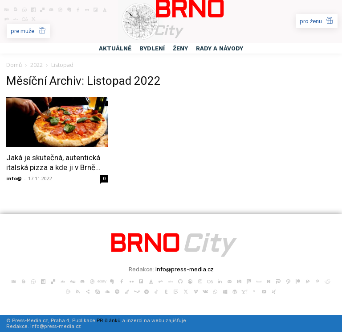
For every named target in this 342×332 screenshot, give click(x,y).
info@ (14, 178)
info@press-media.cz (184, 269)
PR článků (109, 321)
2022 (36, 65)
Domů (14, 65)
